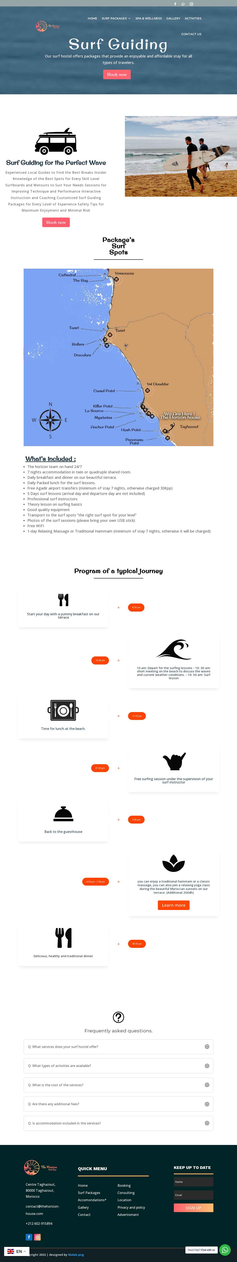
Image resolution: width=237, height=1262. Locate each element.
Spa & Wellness (148, 18)
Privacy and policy (131, 1207)
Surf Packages (114, 18)
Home (92, 18)
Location (124, 1200)
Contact (84, 1214)
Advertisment (128, 1214)
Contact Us (191, 34)
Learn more (173, 905)
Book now (117, 74)
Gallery (173, 18)
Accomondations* (92, 1200)
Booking (124, 1185)
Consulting (126, 1192)
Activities (193, 18)
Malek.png (76, 1255)
